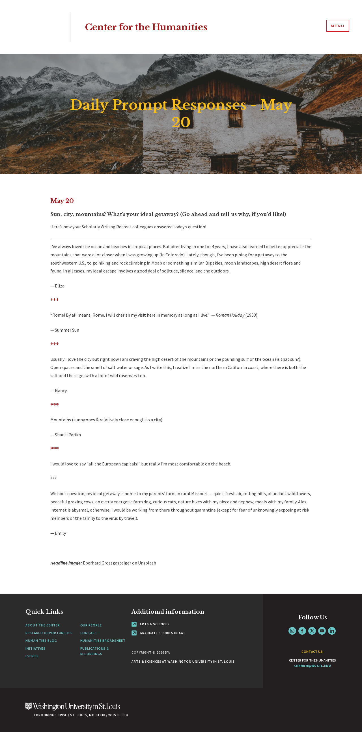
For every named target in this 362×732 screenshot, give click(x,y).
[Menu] (336, 26)
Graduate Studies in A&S (159, 633)
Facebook (302, 631)
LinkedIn (332, 631)
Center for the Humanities (153, 27)
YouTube (322, 631)
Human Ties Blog (41, 640)
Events (31, 656)
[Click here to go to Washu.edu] (72, 709)
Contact (88, 633)
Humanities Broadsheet (103, 640)
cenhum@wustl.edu (312, 666)
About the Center (42, 625)
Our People (91, 625)
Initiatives (35, 648)
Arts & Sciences (150, 624)
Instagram (292, 631)
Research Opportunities (49, 633)
